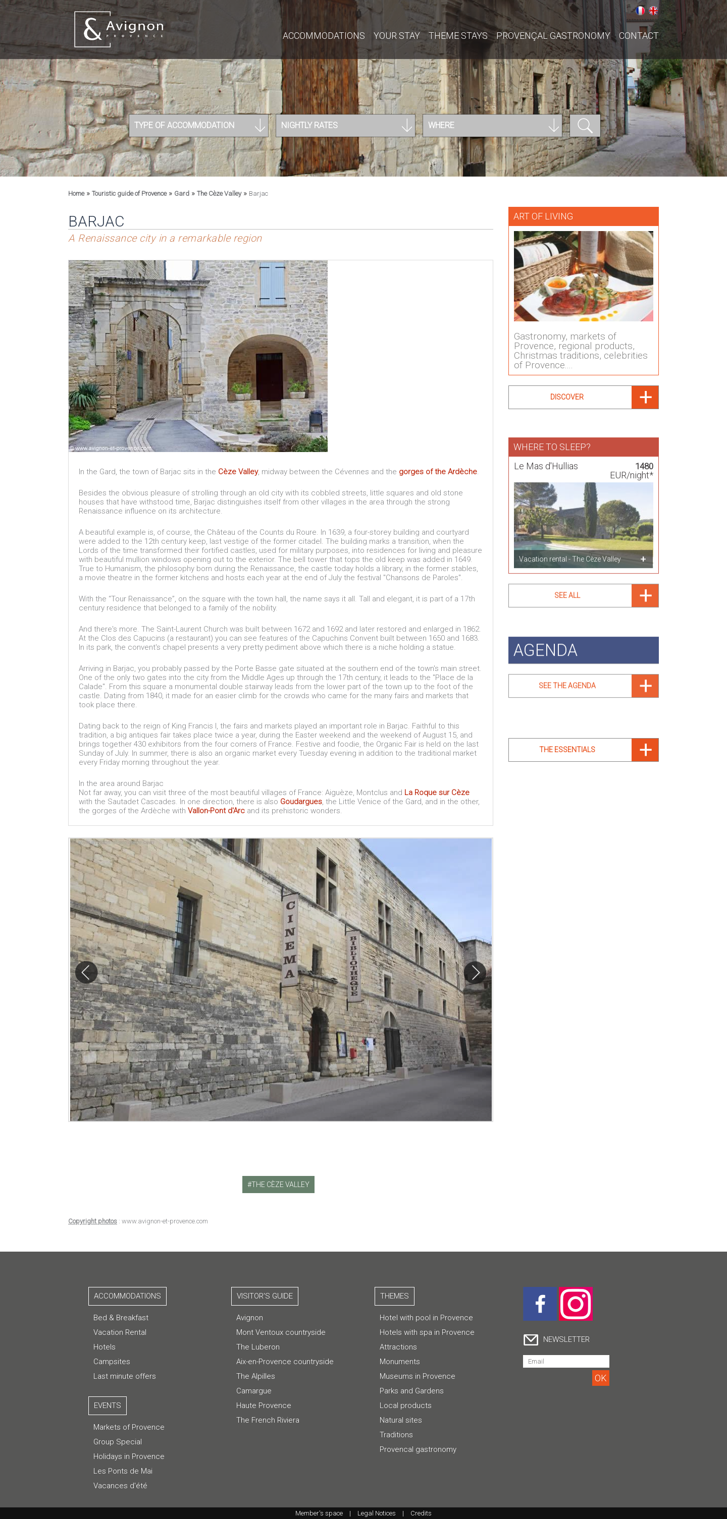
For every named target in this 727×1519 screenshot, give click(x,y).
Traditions (396, 1434)
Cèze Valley (238, 471)
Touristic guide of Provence (129, 193)
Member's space (319, 1513)
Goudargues (301, 801)
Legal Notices (376, 1513)
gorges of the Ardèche (438, 471)
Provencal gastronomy (418, 1449)
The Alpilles (255, 1376)
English (653, 11)
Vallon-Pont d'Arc (216, 810)
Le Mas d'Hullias (546, 462)
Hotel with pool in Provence (426, 1317)
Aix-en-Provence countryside (285, 1361)
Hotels (104, 1347)
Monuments (400, 1361)
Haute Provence (263, 1405)
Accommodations (324, 35)
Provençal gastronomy (553, 35)
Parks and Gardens (412, 1390)
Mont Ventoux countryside (281, 1332)
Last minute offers (124, 1376)
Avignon (249, 1317)
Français (640, 11)
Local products (406, 1405)
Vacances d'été (120, 1485)
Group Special (117, 1441)
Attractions (398, 1347)
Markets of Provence (129, 1427)
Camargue (254, 1390)
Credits (421, 1513)
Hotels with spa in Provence (427, 1332)
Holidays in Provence (129, 1456)
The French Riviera (267, 1420)
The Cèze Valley (219, 193)
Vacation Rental (119, 1332)
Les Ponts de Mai (122, 1471)
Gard (181, 193)
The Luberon (258, 1347)
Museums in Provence (417, 1376)
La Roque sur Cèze (437, 792)
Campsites (111, 1361)
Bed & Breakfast (120, 1317)
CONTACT (639, 35)
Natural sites (401, 1420)
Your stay (397, 35)
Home (76, 193)
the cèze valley (280, 1184)
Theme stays (458, 35)
